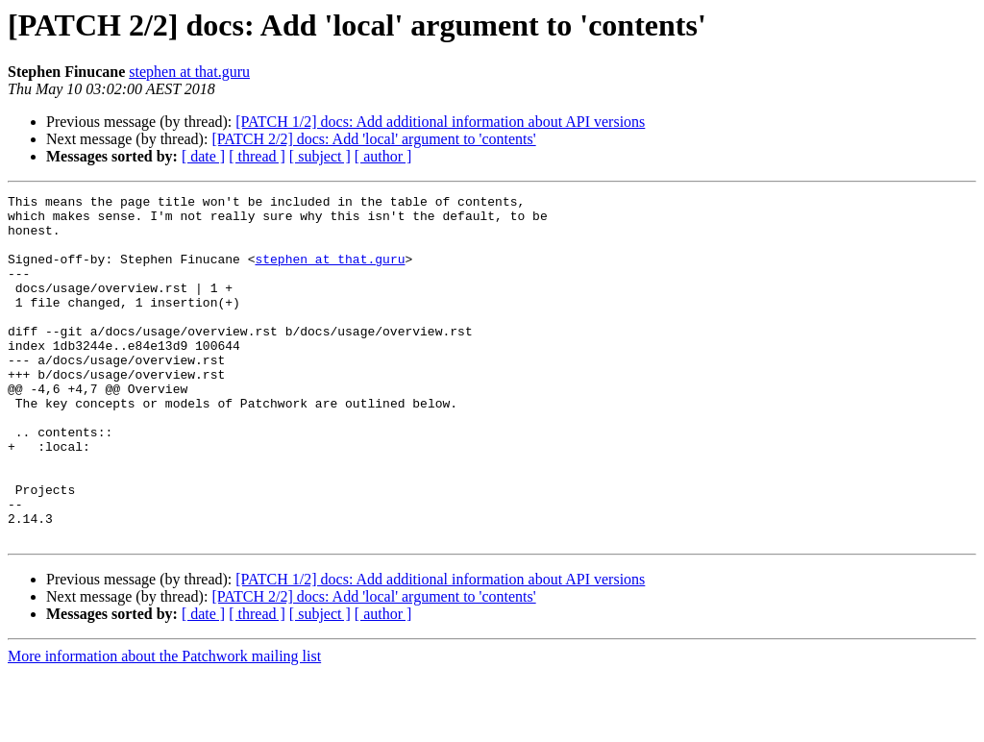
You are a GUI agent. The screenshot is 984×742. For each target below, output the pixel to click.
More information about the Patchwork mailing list (164, 725)
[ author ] (383, 156)
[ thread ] (257, 156)
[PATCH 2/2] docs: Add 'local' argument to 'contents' (373, 139)
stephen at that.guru (189, 71)
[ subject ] (320, 156)
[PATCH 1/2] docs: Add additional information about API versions (440, 121)
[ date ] (203, 156)
